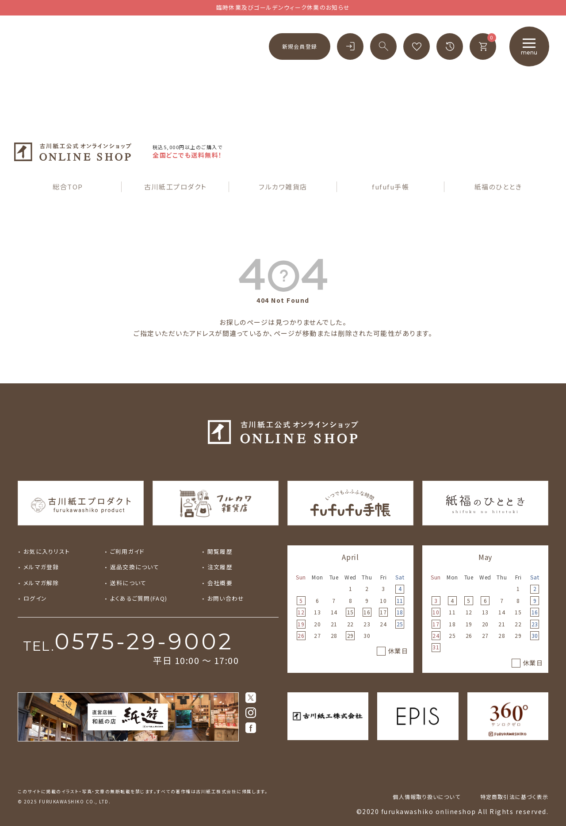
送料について (128, 583)
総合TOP (68, 186)
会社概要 (220, 583)
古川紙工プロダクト (175, 186)
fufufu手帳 (390, 186)
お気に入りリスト (46, 551)
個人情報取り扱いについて (426, 796)
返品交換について (134, 567)
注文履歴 (220, 567)
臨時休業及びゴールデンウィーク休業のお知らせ (283, 7)
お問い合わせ (226, 598)
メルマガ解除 (41, 583)
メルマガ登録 (41, 567)
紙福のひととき (498, 186)
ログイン (35, 598)
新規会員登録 (299, 46)
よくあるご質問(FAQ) (138, 598)
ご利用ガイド (127, 551)
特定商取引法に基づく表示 (514, 796)
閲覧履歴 (220, 551)
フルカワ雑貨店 (283, 186)
